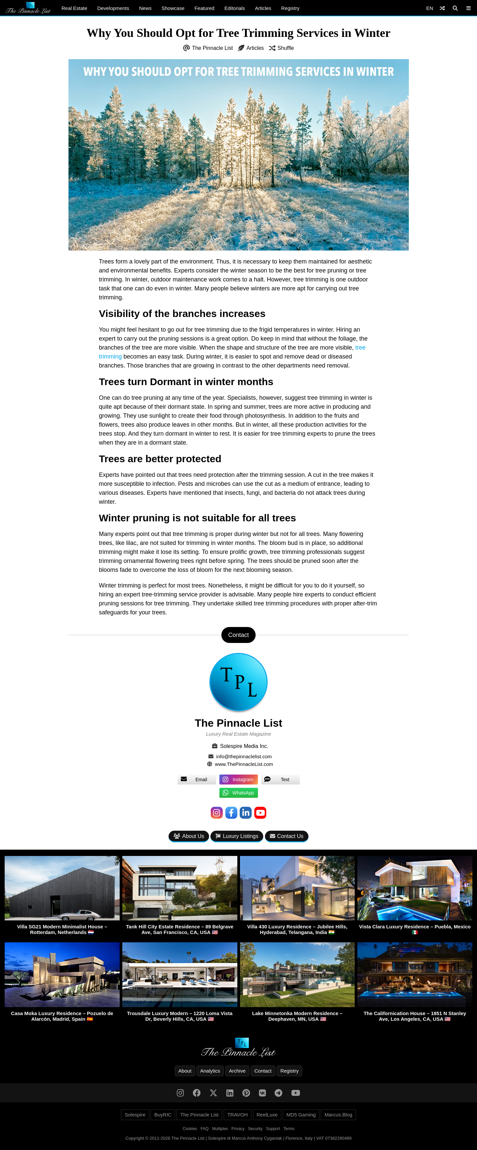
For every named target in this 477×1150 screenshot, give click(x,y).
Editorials (234, 8)
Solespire (135, 1114)
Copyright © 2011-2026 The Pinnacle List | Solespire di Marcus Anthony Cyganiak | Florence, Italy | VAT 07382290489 (239, 1138)
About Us (189, 836)
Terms (289, 1128)
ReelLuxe (267, 1114)
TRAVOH (237, 1114)
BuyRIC (163, 1114)
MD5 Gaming (301, 1114)
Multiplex (220, 1128)
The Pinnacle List (212, 48)
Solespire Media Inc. (244, 746)
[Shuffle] (442, 8)
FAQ (205, 1128)
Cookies (190, 1128)
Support (273, 1128)
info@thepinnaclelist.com (244, 756)
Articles (263, 8)
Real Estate (74, 8)
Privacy (237, 1128)
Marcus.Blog (338, 1114)
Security (255, 1128)
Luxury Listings (236, 836)
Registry (290, 8)
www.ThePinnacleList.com (244, 764)
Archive (237, 1071)
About (185, 1071)
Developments (113, 8)
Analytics (210, 1071)
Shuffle (286, 48)
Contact (263, 1071)
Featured (204, 8)
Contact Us (286, 836)
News (145, 8)
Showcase (173, 8)
